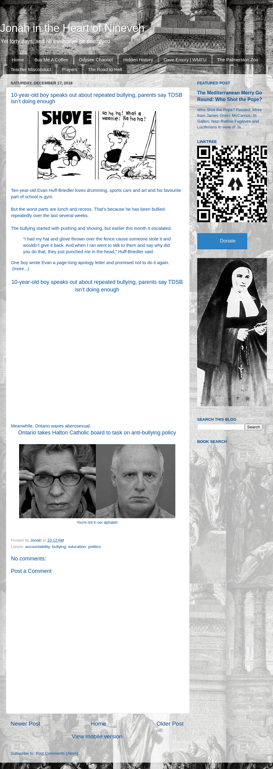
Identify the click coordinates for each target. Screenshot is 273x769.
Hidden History (138, 59)
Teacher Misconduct (31, 69)
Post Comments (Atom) (57, 753)
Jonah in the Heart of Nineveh (72, 28)
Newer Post (25, 723)
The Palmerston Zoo (237, 59)
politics (94, 546)
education (77, 546)
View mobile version (97, 736)
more (19, 268)
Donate (228, 240)
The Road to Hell (105, 69)
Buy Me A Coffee (51, 59)
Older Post (170, 723)
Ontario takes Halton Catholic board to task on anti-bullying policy (97, 433)
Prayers (69, 69)
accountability (37, 546)
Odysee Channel (96, 59)
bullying (59, 546)
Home (18, 59)
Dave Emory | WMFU (184, 59)
